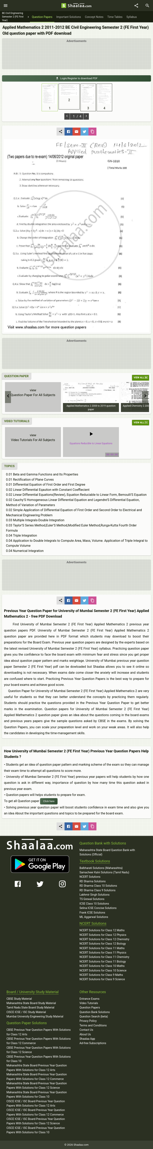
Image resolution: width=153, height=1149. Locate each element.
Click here (49, 801)
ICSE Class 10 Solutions (94, 903)
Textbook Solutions (94, 861)
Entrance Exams (89, 998)
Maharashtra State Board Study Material (31, 1003)
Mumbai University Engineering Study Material (34, 1016)
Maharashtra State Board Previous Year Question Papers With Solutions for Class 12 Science (36, 1085)
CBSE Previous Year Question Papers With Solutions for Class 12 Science (38, 1050)
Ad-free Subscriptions (92, 1043)
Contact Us (86, 1029)
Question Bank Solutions (94, 1012)
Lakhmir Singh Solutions (94, 894)
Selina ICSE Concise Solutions (98, 908)
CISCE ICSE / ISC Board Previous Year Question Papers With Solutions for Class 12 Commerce (35, 1112)
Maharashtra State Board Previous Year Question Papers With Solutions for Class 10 (36, 1094)
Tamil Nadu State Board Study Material (30, 1007)
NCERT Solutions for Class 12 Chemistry (104, 939)
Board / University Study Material (32, 992)
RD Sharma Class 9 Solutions (97, 890)
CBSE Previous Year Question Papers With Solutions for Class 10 (38, 1059)
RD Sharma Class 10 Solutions (98, 885)
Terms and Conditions (93, 1025)
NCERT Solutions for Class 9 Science (102, 979)
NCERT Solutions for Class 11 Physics (102, 952)
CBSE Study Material (19, 998)
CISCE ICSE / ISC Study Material (26, 1012)
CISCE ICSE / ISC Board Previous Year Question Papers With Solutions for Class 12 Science (35, 1121)
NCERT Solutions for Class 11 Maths (102, 948)
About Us (85, 1034)
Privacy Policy (88, 1020)
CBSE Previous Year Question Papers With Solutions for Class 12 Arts (38, 1032)
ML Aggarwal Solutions (93, 917)
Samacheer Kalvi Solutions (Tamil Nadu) (104, 872)
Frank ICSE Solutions (92, 912)
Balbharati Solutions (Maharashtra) (101, 868)
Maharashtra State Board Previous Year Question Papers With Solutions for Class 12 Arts (36, 1067)
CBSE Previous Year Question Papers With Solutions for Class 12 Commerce (38, 1041)
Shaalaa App (87, 1038)
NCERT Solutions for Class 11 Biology (102, 961)
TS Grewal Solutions (91, 899)
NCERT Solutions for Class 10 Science (103, 970)
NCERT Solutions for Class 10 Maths (102, 965)
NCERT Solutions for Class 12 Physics (102, 934)
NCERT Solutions (89, 876)
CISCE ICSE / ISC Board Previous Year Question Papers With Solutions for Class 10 (35, 1130)
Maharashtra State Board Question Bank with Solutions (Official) (107, 852)
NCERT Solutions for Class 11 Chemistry (104, 957)
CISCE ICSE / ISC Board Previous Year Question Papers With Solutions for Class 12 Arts (35, 1103)
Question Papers (89, 1007)
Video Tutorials (88, 1003)
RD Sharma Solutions (92, 881)
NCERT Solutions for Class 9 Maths (101, 974)
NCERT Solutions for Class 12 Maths (102, 930)
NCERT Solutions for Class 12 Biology (102, 943)
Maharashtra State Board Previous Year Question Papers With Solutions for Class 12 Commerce (36, 1076)
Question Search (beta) (93, 1016)
